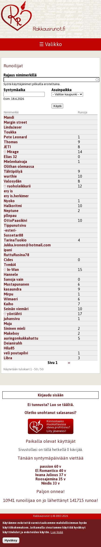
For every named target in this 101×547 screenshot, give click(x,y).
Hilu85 (9, 348)
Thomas (11, 142)
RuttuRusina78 (16, 255)
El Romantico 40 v (50, 470)
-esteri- (10, 230)
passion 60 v (50, 466)
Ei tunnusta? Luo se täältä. (51, 405)
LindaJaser (13, 127)
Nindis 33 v (50, 483)
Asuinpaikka (62, 90)
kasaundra (12, 289)
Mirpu (8, 294)
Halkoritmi (13, 206)
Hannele (11, 274)
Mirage (11, 152)
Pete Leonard (15, 137)
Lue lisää (57, 534)
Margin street (15, 122)
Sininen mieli (14, 328)
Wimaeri (11, 299)
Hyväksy (11, 542)
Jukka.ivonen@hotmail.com (27, 245)
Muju (8, 323)
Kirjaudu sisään (50, 395)
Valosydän (12, 181)
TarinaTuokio (15, 240)
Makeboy (11, 333)
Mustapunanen (16, 284)
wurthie (10, 176)
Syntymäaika (14, 90)
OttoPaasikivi (15, 220)
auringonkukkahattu (21, 338)
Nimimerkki (11, 112)
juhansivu (12, 319)
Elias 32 (10, 157)
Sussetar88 (13, 235)
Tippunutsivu (15, 225)
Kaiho (8, 304)
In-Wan (11, 269)
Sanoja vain (13, 279)
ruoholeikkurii (17, 186)
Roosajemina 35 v (50, 479)
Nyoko (9, 201)
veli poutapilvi (16, 353)
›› (69, 362)
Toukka (10, 132)
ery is (8, 191)
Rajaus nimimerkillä (20, 75)
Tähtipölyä (13, 171)
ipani (8, 250)
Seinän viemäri (16, 309)
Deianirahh (13, 343)
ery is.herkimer (16, 196)
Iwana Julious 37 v (50, 475)
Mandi (9, 117)
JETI (7, 147)
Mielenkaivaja (15, 161)
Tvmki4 (10, 265)
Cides (8, 260)
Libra (8, 358)
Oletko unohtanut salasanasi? (50, 412)
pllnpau (10, 215)
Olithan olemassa (19, 166)
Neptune (11, 211)
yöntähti (13, 314)
